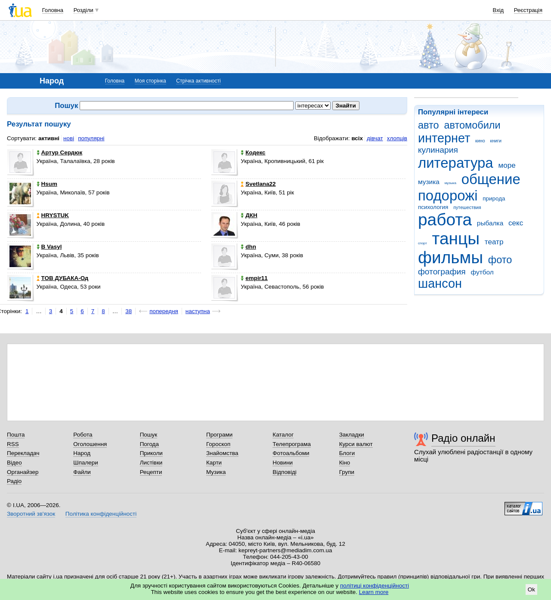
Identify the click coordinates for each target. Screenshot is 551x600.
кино (480, 140)
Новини (282, 462)
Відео (14, 462)
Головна (52, 10)
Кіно (344, 462)
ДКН (249, 215)
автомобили (472, 125)
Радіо (14, 481)
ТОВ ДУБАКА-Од (63, 278)
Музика (216, 472)
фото (500, 259)
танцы (456, 238)
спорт (422, 243)
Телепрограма (291, 444)
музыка (450, 183)
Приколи (151, 453)
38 (128, 311)
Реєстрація (528, 10)
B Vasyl (49, 246)
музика (429, 181)
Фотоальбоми (290, 453)
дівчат (375, 138)
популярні (91, 138)
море (506, 165)
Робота (82, 434)
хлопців (397, 138)
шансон (440, 283)
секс (515, 223)
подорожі (448, 195)
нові (68, 138)
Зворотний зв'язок (31, 514)
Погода (149, 444)
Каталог (283, 434)
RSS (13, 444)
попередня (163, 311)
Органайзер (22, 472)
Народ (81, 453)
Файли (82, 472)
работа (445, 219)
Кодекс (253, 152)
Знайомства (222, 453)
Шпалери (85, 462)
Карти (214, 462)
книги (495, 140)
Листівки (151, 462)
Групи (346, 472)
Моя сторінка (150, 81)
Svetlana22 (258, 184)
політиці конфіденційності (374, 585)
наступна (198, 311)
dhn (248, 246)
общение (490, 179)
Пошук (149, 434)
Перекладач (23, 453)
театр (494, 242)
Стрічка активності (198, 81)
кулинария (438, 149)
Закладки (351, 434)
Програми (219, 434)
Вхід (498, 10)
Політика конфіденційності (100, 514)
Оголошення (90, 444)
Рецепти (151, 472)
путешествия (467, 207)
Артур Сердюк (60, 152)
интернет (444, 138)
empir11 (254, 278)
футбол (482, 272)
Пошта (16, 434)
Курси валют (356, 444)
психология (433, 207)
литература (455, 163)
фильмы (450, 257)
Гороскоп (218, 444)
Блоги (347, 453)
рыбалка (490, 223)
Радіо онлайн (463, 438)
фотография (442, 271)
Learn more (374, 592)
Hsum (47, 184)
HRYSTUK (53, 215)
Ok (531, 589)
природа (494, 198)
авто (428, 125)
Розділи (83, 10)
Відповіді (284, 472)
